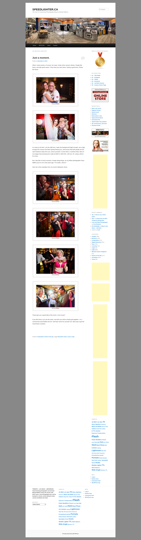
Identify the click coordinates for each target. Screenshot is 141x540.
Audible (94, 236)
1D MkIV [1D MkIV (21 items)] (94, 422)
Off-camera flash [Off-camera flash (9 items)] (95, 453)
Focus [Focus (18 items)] (104, 439)
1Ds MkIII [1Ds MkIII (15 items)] (99, 422)
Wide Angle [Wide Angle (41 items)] (96, 470)
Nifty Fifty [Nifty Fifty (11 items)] (103, 450)
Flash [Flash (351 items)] (95, 436)
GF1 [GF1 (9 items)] (105, 442)
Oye (93, 218)
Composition (40, 336)
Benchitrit (60, 336)
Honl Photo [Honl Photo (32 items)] (100, 445)
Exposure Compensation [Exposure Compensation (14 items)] (98, 433)
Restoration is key (97, 116)
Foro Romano (97, 224)
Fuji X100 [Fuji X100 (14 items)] (97, 442)
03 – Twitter (95, 79)
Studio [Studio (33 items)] (97, 462)
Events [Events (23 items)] (98, 431)
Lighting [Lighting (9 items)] (99, 447)
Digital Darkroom (96, 242)
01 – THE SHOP (96, 75)
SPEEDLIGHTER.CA (45, 9)
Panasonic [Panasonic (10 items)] (102, 453)
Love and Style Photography (100, 222)
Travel (93, 259)
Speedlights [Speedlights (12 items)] (105, 460)
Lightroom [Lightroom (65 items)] (96, 450)
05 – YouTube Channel (98, 83)
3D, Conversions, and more (99, 123)
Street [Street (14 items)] (93, 462)
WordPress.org (96, 482)
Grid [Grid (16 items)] (107, 442)
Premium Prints (96, 125)
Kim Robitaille (96, 226)
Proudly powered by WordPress (70, 533)
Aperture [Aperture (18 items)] (98, 424)
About (48, 45)
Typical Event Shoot (97, 117)
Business (94, 238)
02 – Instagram (96, 77)
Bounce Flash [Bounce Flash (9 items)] (105, 426)
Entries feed (95, 479)
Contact (55, 45)
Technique (94, 257)
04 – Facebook (96, 81)
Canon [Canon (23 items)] (94, 428)
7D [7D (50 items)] (104, 422)
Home (34, 45)
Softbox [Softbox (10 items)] (99, 460)
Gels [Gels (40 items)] (102, 442)
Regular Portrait (96, 110)
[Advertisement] (100, 181)
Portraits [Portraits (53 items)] (95, 458)
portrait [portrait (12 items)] (101, 455)
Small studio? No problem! (99, 121)
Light (93, 249)
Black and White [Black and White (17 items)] (96, 426)
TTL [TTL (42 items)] (103, 465)
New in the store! (96, 108)
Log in (93, 477)
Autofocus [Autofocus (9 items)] (103, 424)
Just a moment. (41, 57)
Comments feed (96, 480)
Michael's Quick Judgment (99, 251)
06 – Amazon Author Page (99, 85)
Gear (93, 244)
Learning (94, 246)
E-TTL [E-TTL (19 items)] (93, 431)
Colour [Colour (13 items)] (103, 428)
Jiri (93, 214)
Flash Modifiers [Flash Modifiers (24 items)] (97, 439)
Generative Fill (96, 119)
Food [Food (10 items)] (93, 442)
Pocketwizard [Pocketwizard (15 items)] (95, 455)
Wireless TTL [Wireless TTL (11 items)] (104, 470)
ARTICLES (41, 45)
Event (65, 336)
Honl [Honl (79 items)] (94, 445)
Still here (94, 114)
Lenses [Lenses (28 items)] (94, 448)
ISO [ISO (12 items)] (106, 445)
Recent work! (95, 112)
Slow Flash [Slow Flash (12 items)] (94, 460)
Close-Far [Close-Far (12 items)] (98, 428)
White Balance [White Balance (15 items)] (96, 467)
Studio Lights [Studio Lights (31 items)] (96, 465)
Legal (93, 248)
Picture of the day (48, 336)
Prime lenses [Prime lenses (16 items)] (103, 458)
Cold (98, 230)
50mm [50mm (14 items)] (93, 424)
